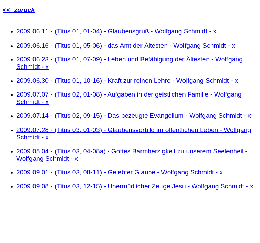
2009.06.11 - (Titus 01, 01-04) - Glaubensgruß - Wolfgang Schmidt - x (116, 31)
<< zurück (19, 10)
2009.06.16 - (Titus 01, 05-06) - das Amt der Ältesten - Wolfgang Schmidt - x (125, 45)
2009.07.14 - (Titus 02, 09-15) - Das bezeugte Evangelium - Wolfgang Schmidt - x (133, 115)
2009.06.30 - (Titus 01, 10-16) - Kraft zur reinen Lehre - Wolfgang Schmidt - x (127, 80)
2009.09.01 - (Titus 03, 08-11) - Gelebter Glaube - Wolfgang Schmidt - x (119, 172)
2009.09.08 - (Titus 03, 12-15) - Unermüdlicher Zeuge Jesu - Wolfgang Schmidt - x (134, 186)
